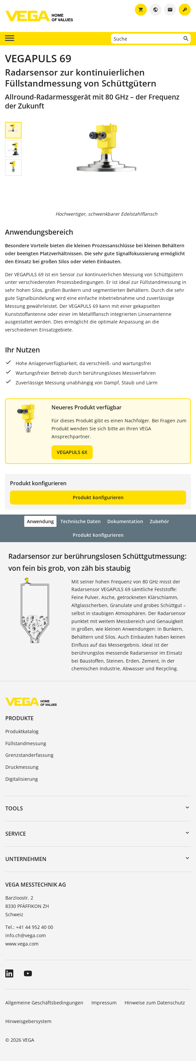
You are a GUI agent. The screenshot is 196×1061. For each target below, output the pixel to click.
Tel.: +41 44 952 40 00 (29, 927)
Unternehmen (26, 859)
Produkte (19, 718)
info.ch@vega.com (25, 935)
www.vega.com (22, 944)
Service (15, 833)
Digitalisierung (21, 779)
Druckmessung (22, 767)
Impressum (104, 1002)
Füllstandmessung (25, 743)
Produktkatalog (22, 731)
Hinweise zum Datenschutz (155, 1002)
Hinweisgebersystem (28, 1021)
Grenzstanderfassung (29, 755)
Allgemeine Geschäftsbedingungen (44, 1002)
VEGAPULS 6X (72, 452)
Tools (14, 808)
